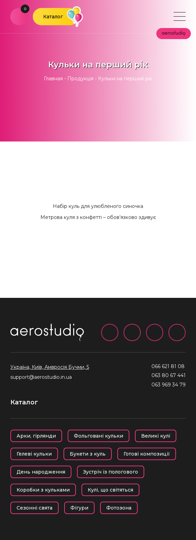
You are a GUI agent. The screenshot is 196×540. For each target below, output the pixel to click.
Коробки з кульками (43, 490)
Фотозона (118, 508)
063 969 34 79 (168, 384)
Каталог (53, 16)
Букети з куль (88, 454)
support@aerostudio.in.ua (41, 377)
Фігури (79, 508)
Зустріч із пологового (110, 472)
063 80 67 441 (168, 375)
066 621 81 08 (168, 366)
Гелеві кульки (34, 454)
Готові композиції (147, 454)
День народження (41, 472)
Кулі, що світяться (110, 490)
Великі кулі (155, 436)
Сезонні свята (34, 508)
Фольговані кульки (98, 436)
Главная (53, 78)
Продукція (80, 78)
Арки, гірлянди (36, 436)
